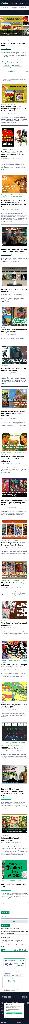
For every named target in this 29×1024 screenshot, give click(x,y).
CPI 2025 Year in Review (10, 748)
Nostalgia (3, 454)
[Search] (15, 8)
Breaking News (5, 104)
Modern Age (8, 745)
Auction (23, 580)
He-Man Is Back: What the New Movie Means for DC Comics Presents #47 (13, 413)
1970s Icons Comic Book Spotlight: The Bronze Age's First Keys (14, 666)
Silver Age (16, 745)
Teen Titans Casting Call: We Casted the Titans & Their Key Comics (12, 154)
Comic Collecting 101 (19, 452)
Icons (23, 287)
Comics (13, 104)
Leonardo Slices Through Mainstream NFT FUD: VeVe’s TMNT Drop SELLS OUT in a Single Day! (13, 792)
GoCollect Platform (6, 41)
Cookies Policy (15, 1009)
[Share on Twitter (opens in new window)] (18, 950)
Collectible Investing (6, 148)
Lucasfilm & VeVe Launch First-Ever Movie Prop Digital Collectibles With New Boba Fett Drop (13, 203)
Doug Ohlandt (6, 547)
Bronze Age (4, 660)
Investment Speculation (17, 196)
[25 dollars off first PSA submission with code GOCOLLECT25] (14, 964)
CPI (2, 742)
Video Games (4, 365)
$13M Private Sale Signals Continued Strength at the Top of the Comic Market (13, 109)
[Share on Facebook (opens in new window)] (15, 950)
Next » (24, 904)
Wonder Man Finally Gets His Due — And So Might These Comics (14, 250)
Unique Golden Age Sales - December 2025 (11, 839)
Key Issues (12, 149)
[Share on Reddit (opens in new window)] (25, 950)
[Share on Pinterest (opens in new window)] (22, 950)
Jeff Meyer (5, 48)
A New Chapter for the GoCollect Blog (10, 928)
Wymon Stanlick (7, 294)
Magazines (16, 287)
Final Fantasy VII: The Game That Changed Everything (13, 369)
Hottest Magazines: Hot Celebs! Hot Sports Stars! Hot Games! (13, 544)
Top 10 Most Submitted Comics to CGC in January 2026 (14, 331)
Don (4, 113)
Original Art (4, 198)
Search (14, 921)
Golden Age (22, 742)
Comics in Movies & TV (13, 247)
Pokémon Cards (11, 880)
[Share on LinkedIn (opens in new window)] (20, 950)
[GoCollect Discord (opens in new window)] (28, 1003)
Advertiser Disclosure (22, 12)
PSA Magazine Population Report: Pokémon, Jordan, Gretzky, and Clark (14, 502)
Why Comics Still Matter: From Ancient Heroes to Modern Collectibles (12, 459)
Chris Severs (6, 209)
